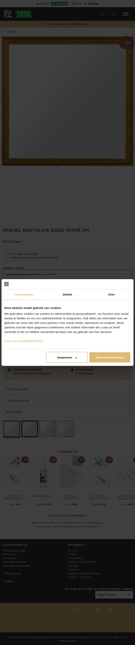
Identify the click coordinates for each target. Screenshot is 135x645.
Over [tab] (111, 294)
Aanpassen (67, 357)
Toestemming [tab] (23, 294)
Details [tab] (67, 294)
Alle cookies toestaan (109, 357)
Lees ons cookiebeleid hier (23, 341)
